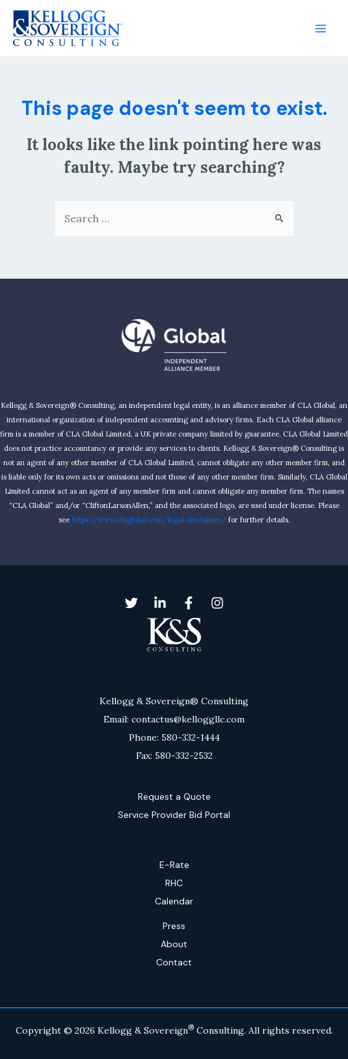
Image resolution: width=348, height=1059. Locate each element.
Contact (174, 962)
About (174, 944)
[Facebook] (188, 602)
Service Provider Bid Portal (174, 815)
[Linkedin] (160, 602)
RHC (174, 883)
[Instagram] (217, 602)
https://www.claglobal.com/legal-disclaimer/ (149, 519)
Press (174, 926)
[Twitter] (131, 602)
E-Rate (174, 865)
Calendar (174, 901)
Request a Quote (174, 796)
